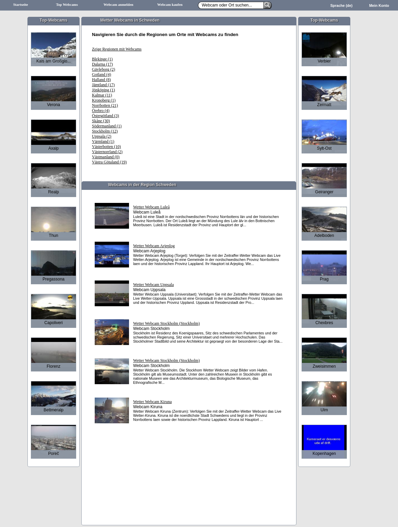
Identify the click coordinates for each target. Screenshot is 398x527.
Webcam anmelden (118, 5)
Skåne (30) (101, 120)
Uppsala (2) (101, 136)
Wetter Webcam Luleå (151, 207)
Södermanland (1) (106, 126)
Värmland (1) (103, 141)
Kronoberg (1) (104, 100)
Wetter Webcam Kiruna (152, 401)
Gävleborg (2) (103, 69)
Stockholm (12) (105, 131)
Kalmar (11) (102, 95)
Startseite (20, 5)
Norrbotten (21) (105, 105)
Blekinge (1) (102, 59)
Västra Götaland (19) (109, 162)
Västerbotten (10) (106, 146)
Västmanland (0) (105, 156)
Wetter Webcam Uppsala (153, 284)
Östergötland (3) (105, 115)
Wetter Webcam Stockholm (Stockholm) (166, 323)
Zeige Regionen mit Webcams (116, 49)
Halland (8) (101, 79)
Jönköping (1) (103, 90)
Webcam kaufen (170, 5)
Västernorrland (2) (107, 151)
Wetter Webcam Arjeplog (154, 245)
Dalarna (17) (102, 64)
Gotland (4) (101, 74)
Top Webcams (67, 5)
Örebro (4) (100, 110)
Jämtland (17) (103, 84)
